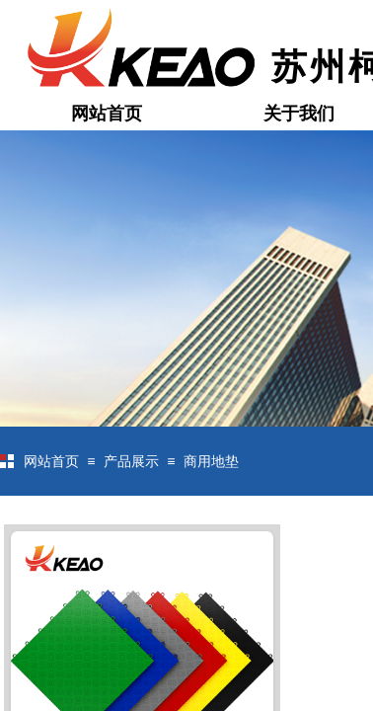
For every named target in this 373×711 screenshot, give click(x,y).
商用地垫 (211, 461)
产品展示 (131, 461)
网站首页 (106, 113)
